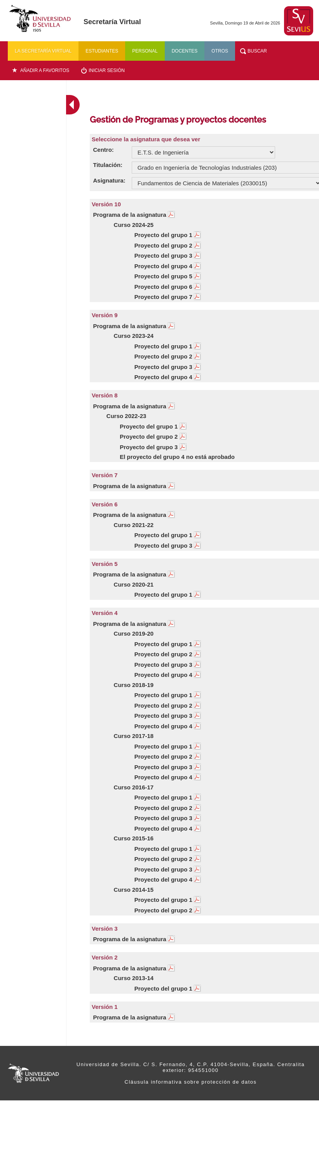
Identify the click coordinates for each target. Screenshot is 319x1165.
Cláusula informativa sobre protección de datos (191, 1082)
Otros (219, 51)
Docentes (185, 51)
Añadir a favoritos (44, 70)
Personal (144, 51)
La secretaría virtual (43, 51)
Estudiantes (101, 51)
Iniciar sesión (107, 70)
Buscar (257, 51)
